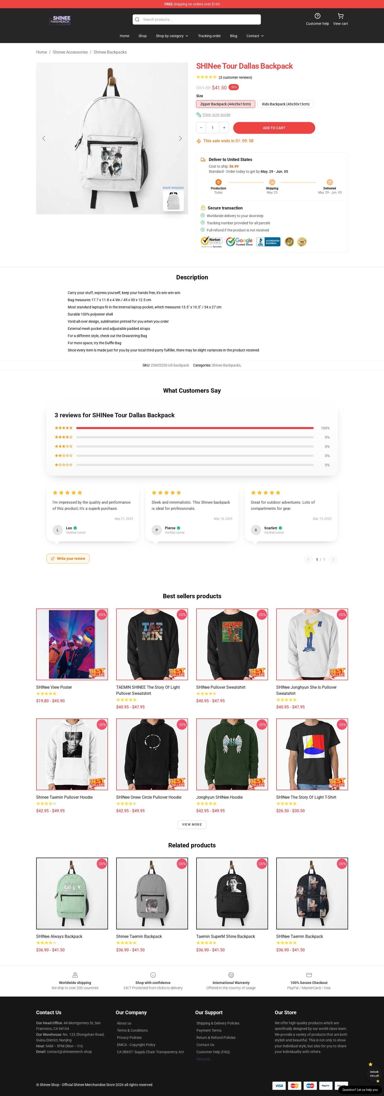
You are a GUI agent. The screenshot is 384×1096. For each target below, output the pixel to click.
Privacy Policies (129, 1038)
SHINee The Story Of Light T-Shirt (306, 797)
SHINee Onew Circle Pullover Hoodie (148, 797)
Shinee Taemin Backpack (139, 936)
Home (41, 52)
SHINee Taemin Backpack (299, 936)
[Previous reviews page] (308, 559)
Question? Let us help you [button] (360, 1090)
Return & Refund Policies (215, 1038)
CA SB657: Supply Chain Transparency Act (150, 1052)
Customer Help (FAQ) (213, 1052)
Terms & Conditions (132, 1030)
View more (192, 824)
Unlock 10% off (374, 1073)
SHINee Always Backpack (59, 936)
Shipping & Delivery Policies (217, 1023)
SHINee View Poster (54, 687)
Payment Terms (208, 1030)
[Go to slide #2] (125, 226)
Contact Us (205, 1045)
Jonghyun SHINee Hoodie (219, 797)
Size (199, 96)
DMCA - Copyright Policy (136, 1045)
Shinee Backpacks (110, 52)
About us (124, 1023)
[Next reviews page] (333, 559)
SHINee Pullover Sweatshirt (220, 687)
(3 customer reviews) (235, 77)
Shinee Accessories (70, 52)
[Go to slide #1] (98, 226)
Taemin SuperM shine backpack (225, 936)
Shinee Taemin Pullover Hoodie (64, 797)
